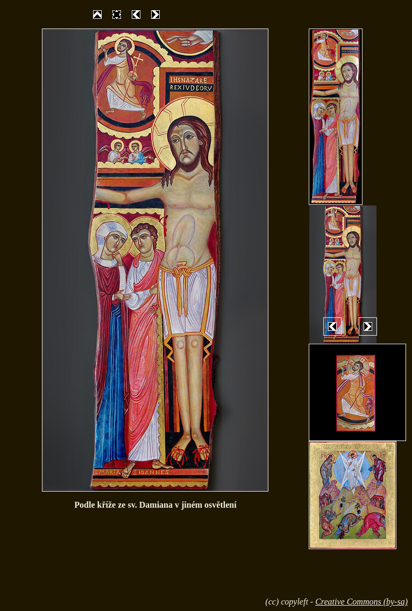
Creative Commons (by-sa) (361, 601)
